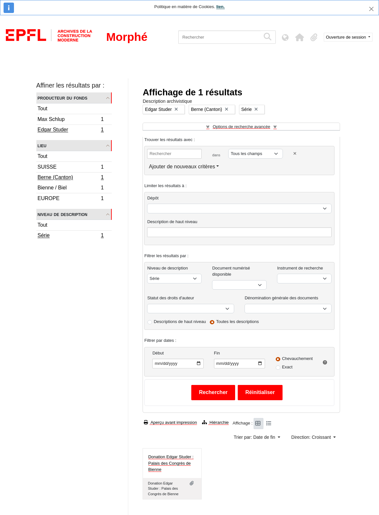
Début (158, 353)
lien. (220, 6)
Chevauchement (297, 358)
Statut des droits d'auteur (170, 297)
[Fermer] (371, 9)
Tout (42, 108)
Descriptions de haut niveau (180, 321)
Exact (287, 367)
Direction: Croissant (311, 437)
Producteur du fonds (62, 98)
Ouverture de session (346, 37)
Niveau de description (62, 214)
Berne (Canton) (70, 178)
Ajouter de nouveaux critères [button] (182, 166)
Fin (217, 353)
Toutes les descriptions (237, 321)
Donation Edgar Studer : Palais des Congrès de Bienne (170, 463)
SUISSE (70, 168)
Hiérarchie (215, 422)
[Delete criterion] (295, 153)
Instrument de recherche (300, 268)
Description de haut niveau (172, 221)
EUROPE (70, 199)
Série (70, 236)
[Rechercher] (219, 37)
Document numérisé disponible (231, 271)
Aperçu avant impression (170, 422)
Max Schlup (70, 120)
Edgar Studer (70, 130)
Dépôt (152, 198)
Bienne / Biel (70, 188)
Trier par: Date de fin (255, 437)
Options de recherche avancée (241, 126)
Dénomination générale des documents (281, 297)
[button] (300, 37)
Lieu (42, 145)
